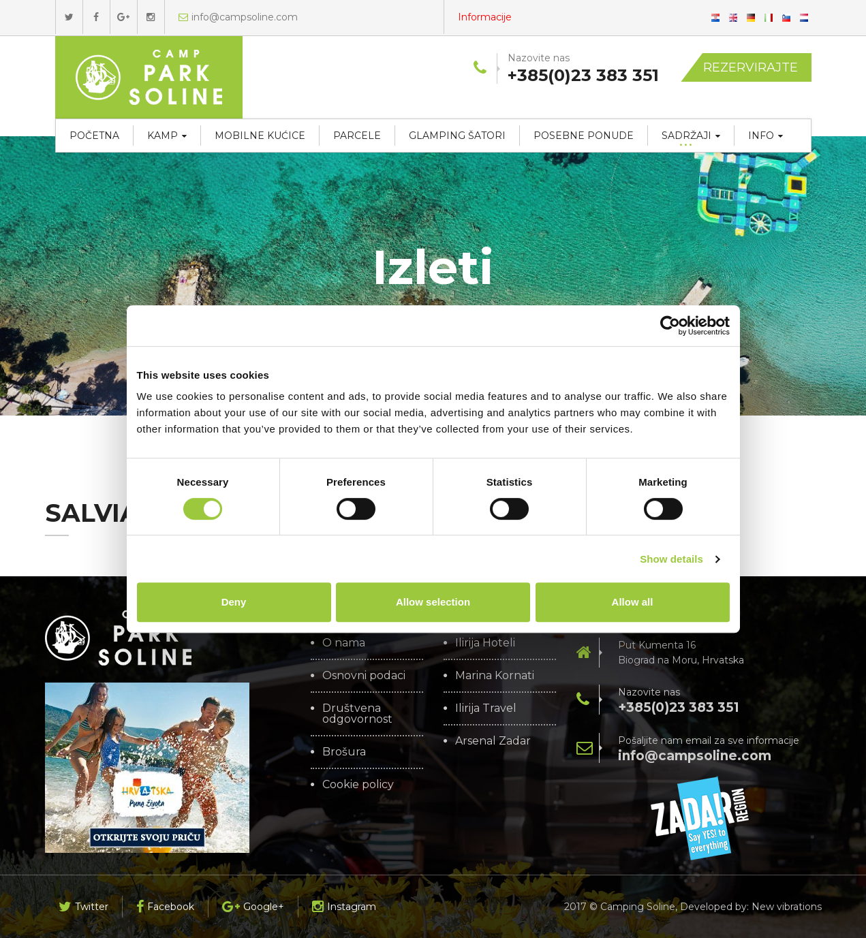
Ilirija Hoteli (485, 643)
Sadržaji (691, 135)
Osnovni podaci (363, 675)
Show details (671, 559)
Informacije (485, 17)
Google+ (253, 907)
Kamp (167, 135)
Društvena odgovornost (357, 714)
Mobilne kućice (260, 135)
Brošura (344, 752)
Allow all (632, 602)
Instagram (344, 907)
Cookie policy (358, 784)
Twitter (83, 907)
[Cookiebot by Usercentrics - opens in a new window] (670, 325)
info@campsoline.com (238, 17)
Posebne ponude (583, 135)
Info (765, 135)
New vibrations (787, 907)
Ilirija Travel (485, 708)
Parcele (357, 135)
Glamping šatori (457, 135)
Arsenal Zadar (493, 741)
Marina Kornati (494, 675)
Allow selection (433, 602)
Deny (234, 602)
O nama (343, 643)
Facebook (165, 907)
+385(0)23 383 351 (678, 707)
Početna (94, 135)
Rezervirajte (750, 67)
